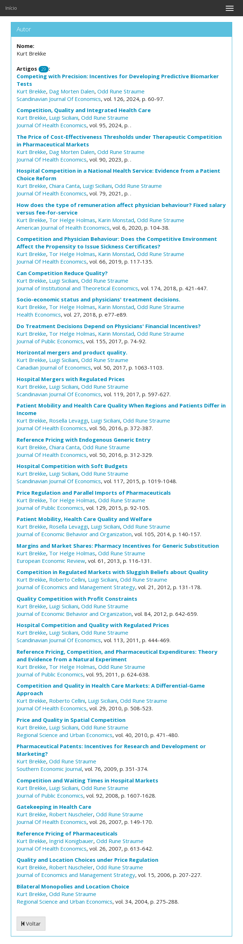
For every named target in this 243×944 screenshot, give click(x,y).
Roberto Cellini (67, 579)
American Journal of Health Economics (63, 227)
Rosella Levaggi (68, 420)
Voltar (31, 923)
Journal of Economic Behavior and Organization (74, 534)
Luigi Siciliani (63, 117)
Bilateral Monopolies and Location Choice (73, 886)
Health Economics (39, 314)
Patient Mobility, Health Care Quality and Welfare (84, 518)
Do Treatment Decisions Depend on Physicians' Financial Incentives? (109, 326)
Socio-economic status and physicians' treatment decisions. (98, 299)
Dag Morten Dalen (71, 91)
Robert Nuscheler (71, 814)
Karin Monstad (116, 220)
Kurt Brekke (31, 91)
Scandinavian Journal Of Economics (59, 98)
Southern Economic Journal (49, 768)
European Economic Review (51, 560)
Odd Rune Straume (121, 91)
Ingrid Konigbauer (71, 840)
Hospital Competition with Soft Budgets (72, 465)
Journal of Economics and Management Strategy (76, 587)
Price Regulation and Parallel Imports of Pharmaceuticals (94, 492)
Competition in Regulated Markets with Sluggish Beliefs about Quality (112, 571)
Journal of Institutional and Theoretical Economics (77, 288)
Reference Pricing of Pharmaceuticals (67, 833)
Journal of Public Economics (50, 341)
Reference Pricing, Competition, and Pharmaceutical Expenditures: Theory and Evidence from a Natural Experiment (117, 655)
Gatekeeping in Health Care (54, 806)
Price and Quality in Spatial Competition (71, 719)
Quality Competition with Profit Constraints (77, 598)
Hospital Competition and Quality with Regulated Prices (93, 624)
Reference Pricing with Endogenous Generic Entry (83, 439)
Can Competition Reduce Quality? (62, 273)
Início (11, 8)
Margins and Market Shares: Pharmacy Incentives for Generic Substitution (118, 545)
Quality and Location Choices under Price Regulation (87, 859)
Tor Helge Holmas (72, 220)
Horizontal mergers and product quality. (72, 352)
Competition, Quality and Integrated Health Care (84, 110)
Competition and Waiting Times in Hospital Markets (87, 780)
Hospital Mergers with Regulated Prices (71, 379)
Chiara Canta (64, 185)
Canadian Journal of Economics (54, 367)
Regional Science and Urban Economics (64, 734)
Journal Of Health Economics (52, 125)
